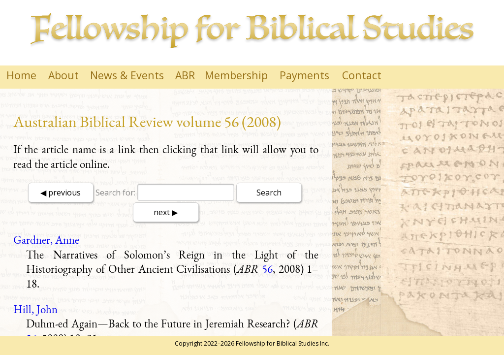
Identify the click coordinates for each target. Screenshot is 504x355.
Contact (361, 75)
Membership (236, 75)
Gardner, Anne (46, 239)
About (63, 75)
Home (21, 75)
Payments (304, 75)
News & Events (127, 75)
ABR (185, 75)
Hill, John (35, 309)
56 (267, 268)
